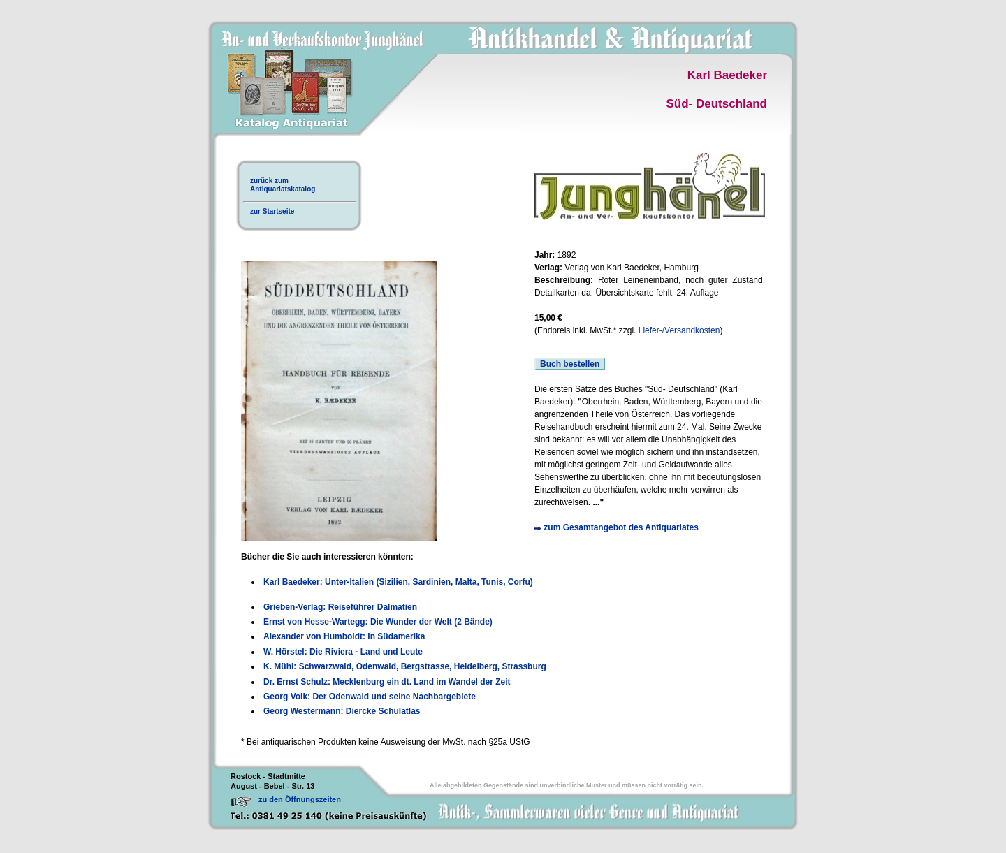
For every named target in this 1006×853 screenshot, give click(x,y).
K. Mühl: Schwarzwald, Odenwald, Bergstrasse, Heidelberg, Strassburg (404, 666)
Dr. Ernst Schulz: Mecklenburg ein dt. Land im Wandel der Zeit (387, 682)
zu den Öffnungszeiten (299, 799)
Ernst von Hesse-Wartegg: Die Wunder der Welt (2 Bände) (378, 622)
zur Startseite (272, 211)
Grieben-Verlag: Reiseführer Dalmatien (340, 607)
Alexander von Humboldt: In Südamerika (344, 636)
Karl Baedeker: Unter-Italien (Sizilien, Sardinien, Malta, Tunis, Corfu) (398, 582)
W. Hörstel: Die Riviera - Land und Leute (343, 652)
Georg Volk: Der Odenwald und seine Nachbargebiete (369, 696)
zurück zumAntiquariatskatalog (282, 185)
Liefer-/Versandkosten (679, 330)
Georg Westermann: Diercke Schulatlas (342, 711)
